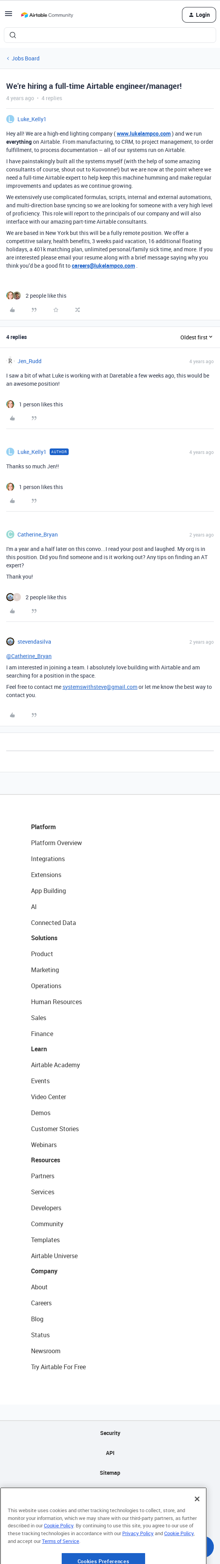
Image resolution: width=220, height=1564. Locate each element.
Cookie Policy (58, 1547)
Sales (38, 1017)
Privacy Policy (138, 1555)
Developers (46, 1208)
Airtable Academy (55, 1065)
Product (42, 954)
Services (42, 1192)
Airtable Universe (54, 1256)
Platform (43, 827)
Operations (46, 985)
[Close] (197, 1520)
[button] (8, 16)
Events (40, 1081)
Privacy (110, 1492)
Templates (45, 1240)
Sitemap (110, 1472)
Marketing (45, 970)
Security (110, 1433)
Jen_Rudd (29, 361)
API (110, 1452)
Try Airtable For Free (58, 1367)
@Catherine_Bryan (29, 656)
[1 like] (34, 404)
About (39, 1287)
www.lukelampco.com (144, 133)
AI (34, 906)
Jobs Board (26, 58)
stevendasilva (34, 641)
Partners (42, 1176)
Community (47, 1224)
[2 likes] (36, 295)
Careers (41, 1303)
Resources (45, 1160)
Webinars (44, 1144)
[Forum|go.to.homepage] (46, 15)
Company (44, 1271)
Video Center (48, 1097)
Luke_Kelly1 (32, 119)
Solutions (44, 938)
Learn (39, 1049)
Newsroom (46, 1351)
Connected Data (53, 922)
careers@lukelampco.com (103, 265)
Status (40, 1335)
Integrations (48, 858)
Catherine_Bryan (37, 534)
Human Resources (56, 1001)
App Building (48, 890)
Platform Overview (56, 842)
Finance (42, 1033)
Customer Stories (55, 1128)
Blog (37, 1319)
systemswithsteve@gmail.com (99, 686)
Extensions (46, 874)
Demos (40, 1113)
